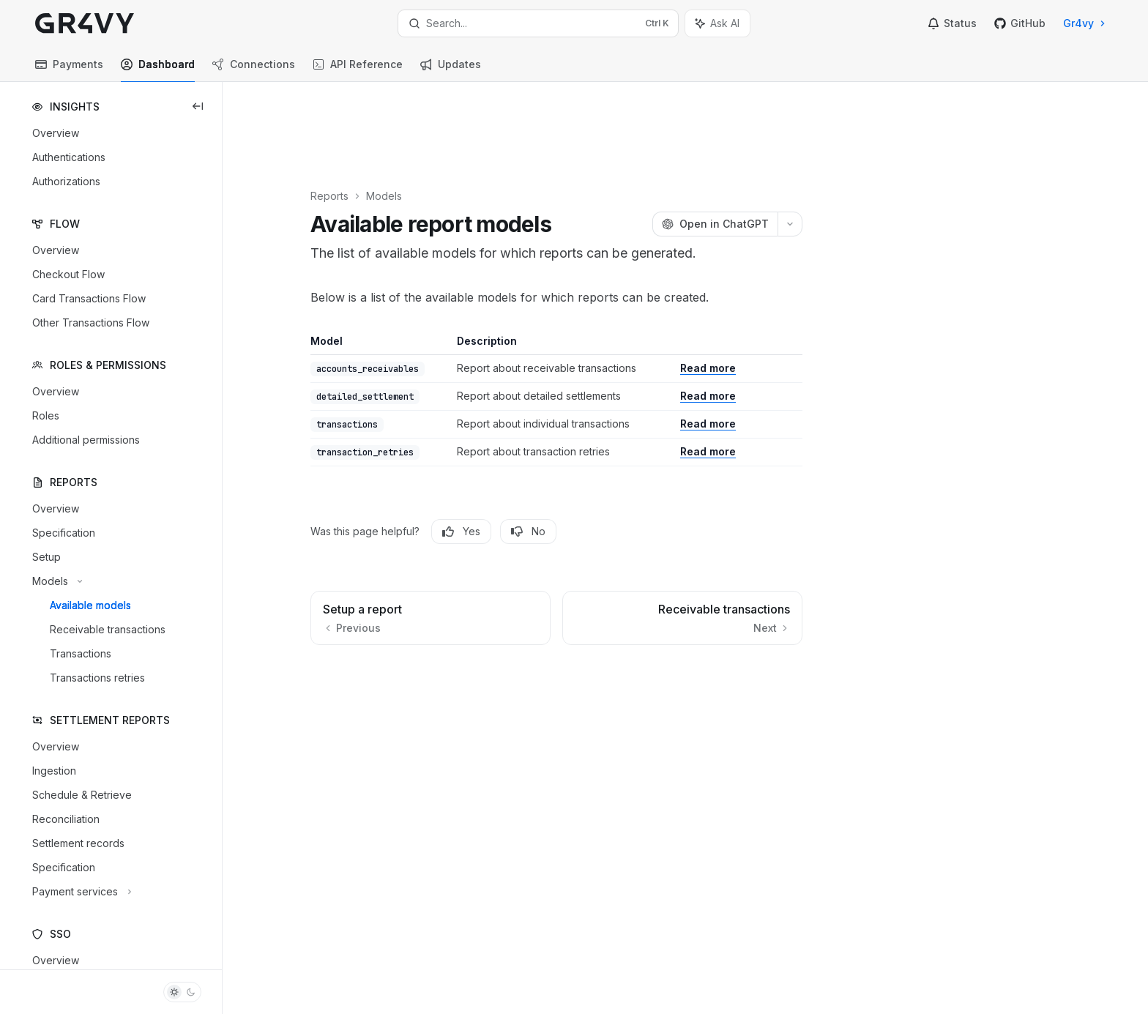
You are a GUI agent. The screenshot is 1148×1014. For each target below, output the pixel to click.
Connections (253, 70)
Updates (450, 70)
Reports (357, 119)
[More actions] (817, 147)
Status (952, 23)
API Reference (358, 70)
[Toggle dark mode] (182, 992)
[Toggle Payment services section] (80, 891)
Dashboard (158, 70)
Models (412, 119)
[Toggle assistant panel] (717, 23)
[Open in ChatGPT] (742, 147)
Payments (69, 70)
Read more (736, 292)
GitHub (1020, 23)
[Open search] (538, 23)
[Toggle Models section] (55, 581)
